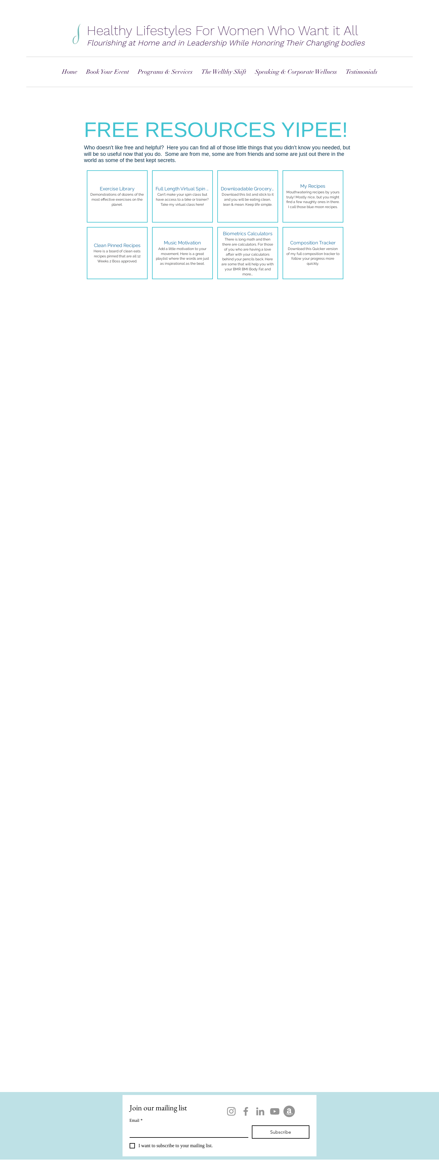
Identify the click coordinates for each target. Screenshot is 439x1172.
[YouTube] (274, 1111)
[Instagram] (231, 1111)
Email (136, 1120)
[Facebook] (246, 1111)
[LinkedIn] (260, 1111)
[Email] (187, 1131)
